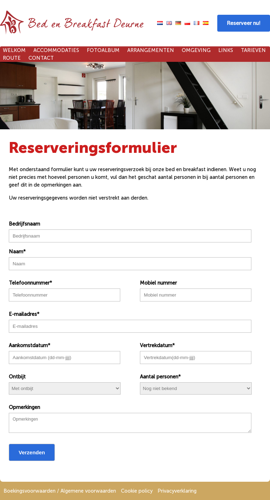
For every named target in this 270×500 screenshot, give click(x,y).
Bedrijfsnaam (24, 224)
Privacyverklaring (177, 491)
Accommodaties (56, 50)
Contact (41, 58)
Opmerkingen (24, 407)
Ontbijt (17, 377)
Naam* (17, 251)
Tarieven (253, 50)
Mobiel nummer (158, 283)
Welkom (14, 50)
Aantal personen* (160, 377)
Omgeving (196, 50)
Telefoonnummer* (30, 283)
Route (12, 58)
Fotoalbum (103, 50)
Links (225, 50)
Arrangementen (150, 50)
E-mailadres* (24, 314)
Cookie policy (137, 491)
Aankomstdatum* (29, 345)
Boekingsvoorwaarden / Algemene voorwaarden (60, 491)
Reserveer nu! (244, 23)
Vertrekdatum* (157, 345)
